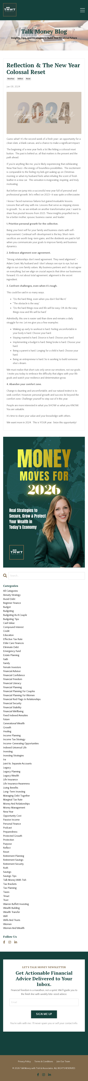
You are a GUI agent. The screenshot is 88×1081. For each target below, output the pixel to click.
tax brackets (10, 884)
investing (8, 751)
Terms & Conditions (43, 1061)
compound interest (13, 627)
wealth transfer (11, 912)
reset (28, 79)
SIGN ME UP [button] (44, 1014)
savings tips (9, 876)
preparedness (10, 831)
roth (5, 867)
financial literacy (12, 683)
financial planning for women (19, 695)
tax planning (10, 888)
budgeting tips (11, 619)
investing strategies (13, 755)
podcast (7, 827)
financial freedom (12, 679)
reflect (20, 79)
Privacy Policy (24, 1061)
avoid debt (9, 599)
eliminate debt (11, 647)
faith (5, 659)
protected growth (12, 835)
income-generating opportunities (21, 743)
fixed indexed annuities (15, 715)
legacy (7, 767)
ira (4, 759)
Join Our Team (63, 1061)
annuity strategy (12, 595)
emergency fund (12, 651)
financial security (12, 703)
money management (14, 807)
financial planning (12, 687)
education (8, 635)
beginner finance (12, 603)
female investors (12, 667)
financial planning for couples (19, 691)
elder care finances (13, 643)
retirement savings (13, 859)
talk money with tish (14, 880)
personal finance (12, 823)
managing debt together (16, 795)
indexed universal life (15, 747)
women (7, 924)
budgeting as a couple (15, 615)
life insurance (10, 779)
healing (7, 731)
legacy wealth (11, 775)
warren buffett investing (16, 904)
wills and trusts (11, 920)
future (6, 719)
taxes (6, 892)
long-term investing (14, 791)
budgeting (8, 611)
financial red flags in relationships (22, 699)
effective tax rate (12, 639)
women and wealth (13, 928)
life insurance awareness (16, 783)
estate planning (11, 655)
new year (11, 79)
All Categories (10, 591)
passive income (11, 819)
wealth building (11, 908)
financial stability (12, 707)
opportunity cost (12, 815)
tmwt (6, 896)
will (5, 916)
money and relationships (16, 803)
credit (6, 631)
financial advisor (12, 671)
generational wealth (14, 723)
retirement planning (13, 856)
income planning (12, 735)
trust (5, 900)
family (6, 663)
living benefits (10, 787)
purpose (7, 843)
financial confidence (14, 675)
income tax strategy (14, 739)
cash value (9, 623)
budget (7, 607)
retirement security (13, 864)
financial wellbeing (13, 711)
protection (8, 839)
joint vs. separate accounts (17, 763)
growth (7, 727)
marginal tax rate (12, 799)
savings (7, 872)
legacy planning (11, 771)
